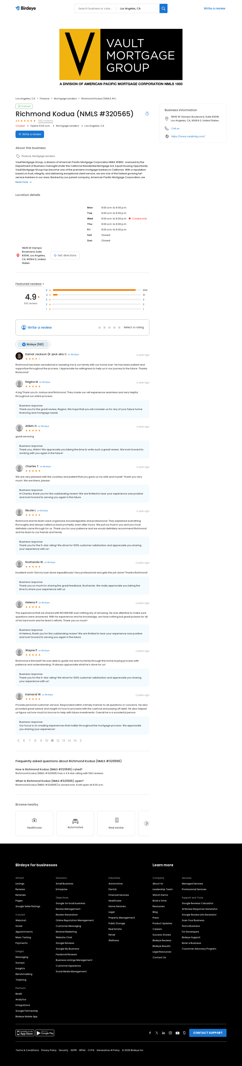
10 (46, 737)
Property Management (122, 913)
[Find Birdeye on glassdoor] (184, 1029)
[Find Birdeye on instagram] (170, 1029)
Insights (20, 964)
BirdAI (19, 989)
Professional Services (194, 885)
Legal (112, 907)
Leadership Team (163, 885)
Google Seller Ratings (28, 902)
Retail (112, 930)
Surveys (20, 958)
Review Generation (67, 910)
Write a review (214, 8)
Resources (159, 902)
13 (63, 737)
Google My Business (67, 944)
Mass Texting (23, 933)
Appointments (24, 927)
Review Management (68, 904)
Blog (155, 907)
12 (58, 737)
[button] (18, 736)
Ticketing (21, 975)
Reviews (20, 885)
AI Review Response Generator (199, 904)
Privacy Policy (49, 1046)
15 (75, 737)
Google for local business (70, 899)
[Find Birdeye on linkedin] (163, 1029)
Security (63, 1046)
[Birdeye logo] (26, 8)
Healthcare (115, 896)
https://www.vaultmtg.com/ (188, 136)
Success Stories (162, 930)
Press (156, 913)
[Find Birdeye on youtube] (177, 1029)
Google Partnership (27, 1006)
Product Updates (162, 919)
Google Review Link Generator (199, 910)
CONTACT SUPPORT (208, 1029)
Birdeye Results (162, 942)
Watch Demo (160, 890)
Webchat (21, 916)
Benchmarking (24, 970)
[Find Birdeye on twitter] (156, 1029)
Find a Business (191, 921)
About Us (158, 879)
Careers (157, 924)
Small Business (64, 879)
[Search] (164, 8)
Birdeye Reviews (162, 936)
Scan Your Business (193, 916)
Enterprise (61, 885)
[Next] (146, 819)
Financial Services (119, 890)
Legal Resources (162, 947)
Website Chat (64, 933)
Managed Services (192, 879)
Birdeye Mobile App (26, 1012)
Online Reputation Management (75, 916)
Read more (24, 182)
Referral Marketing (66, 927)
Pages (19, 896)
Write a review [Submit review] (30, 134)
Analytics (21, 995)
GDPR (74, 1046)
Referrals (21, 890)
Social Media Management (71, 967)
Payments (22, 938)
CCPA (91, 1046)
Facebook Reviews (66, 950)
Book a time (160, 896)
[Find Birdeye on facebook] (150, 1029)
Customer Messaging (68, 921)
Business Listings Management (74, 956)
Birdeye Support (191, 933)
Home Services (117, 902)
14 (69, 737)
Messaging (22, 952)
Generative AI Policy (108, 1046)
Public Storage (117, 919)
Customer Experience (68, 961)
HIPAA (82, 1046)
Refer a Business (191, 938)
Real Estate (115, 924)
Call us (175, 128)
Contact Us (159, 953)
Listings (20, 879)
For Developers (190, 927)
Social (19, 921)
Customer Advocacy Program (199, 944)
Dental (112, 885)
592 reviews (45, 120)
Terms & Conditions (27, 1046)
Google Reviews (65, 938)
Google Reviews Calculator (197, 899)
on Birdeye (73, 350)
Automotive (116, 879)
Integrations (23, 1001)
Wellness (114, 936)
